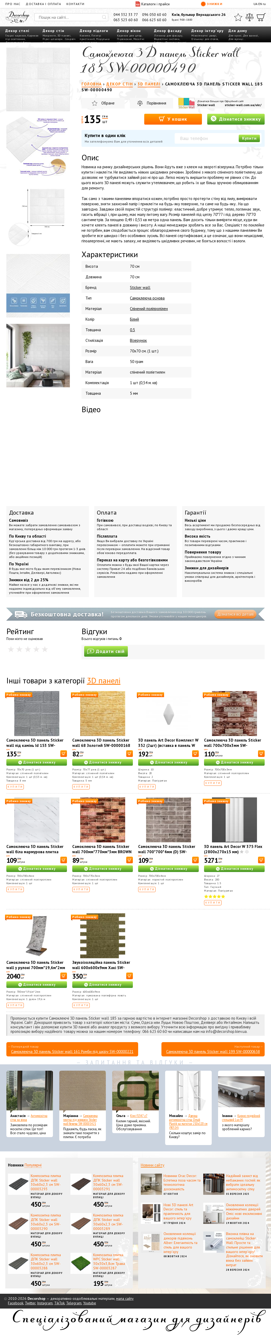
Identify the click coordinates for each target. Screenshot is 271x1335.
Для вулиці (235, 39)
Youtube (89, 1303)
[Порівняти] (250, 17)
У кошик (173, 118)
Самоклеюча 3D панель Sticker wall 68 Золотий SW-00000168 (101, 743)
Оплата (107, 512)
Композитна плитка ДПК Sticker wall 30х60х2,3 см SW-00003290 (46, 1222)
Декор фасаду (168, 30)
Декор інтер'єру (207, 30)
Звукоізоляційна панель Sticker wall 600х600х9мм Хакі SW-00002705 (101, 967)
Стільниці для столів (204, 39)
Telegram (74, 1303)
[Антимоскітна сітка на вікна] (29, 1092)
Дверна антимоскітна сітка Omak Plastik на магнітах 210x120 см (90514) (188, 1122)
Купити (249, 138)
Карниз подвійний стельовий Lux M (241, 1118)
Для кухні (235, 35)
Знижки (211, 4)
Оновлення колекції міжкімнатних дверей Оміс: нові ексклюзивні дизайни (244, 1211)
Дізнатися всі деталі (235, 614)
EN (260, 4)
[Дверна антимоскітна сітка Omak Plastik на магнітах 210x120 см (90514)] (188, 1092)
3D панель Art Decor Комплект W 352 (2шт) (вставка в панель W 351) (168, 745)
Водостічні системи (166, 39)
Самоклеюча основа (147, 298)
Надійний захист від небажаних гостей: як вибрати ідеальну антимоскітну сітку (243, 1182)
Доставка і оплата (43, 4)
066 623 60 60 (154, 19)
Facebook (15, 1303)
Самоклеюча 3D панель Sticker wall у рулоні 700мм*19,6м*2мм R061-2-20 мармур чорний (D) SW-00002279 (35, 970)
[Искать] (104, 17)
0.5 (132, 329)
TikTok (59, 1303)
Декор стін (53, 30)
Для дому (237, 30)
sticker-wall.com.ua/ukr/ (243, 105)
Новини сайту (152, 1165)
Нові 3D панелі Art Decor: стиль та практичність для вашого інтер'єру (178, 1211)
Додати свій (106, 651)
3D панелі (64, 35)
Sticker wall (206, 105)
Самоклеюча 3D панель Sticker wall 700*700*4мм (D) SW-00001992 (166, 852)
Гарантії (195, 512)
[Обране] (238, 17)
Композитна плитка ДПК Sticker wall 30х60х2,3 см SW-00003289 (108, 1222)
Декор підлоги (94, 30)
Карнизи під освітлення (22, 37)
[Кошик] (261, 17)
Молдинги (49, 35)
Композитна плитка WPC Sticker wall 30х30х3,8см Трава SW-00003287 (109, 1261)
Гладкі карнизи (15, 35)
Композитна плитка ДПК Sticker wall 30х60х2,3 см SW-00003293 (46, 1182)
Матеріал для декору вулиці (46, 1195)
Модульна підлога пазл (95, 40)
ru (264, 4)
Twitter (30, 1303)
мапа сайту (125, 1298)
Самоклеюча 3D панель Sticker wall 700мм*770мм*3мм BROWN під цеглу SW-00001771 (102, 852)
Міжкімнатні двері (203, 35)
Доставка (21, 512)
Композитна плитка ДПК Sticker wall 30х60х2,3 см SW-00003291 (108, 1182)
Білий (134, 319)
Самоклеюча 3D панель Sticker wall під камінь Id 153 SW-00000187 (34, 745)
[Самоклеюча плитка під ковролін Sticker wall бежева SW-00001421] (82, 1092)
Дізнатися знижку (235, 118)
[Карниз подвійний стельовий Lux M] (241, 1092)
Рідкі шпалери (53, 39)
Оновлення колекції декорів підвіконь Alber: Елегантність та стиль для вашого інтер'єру (180, 1242)
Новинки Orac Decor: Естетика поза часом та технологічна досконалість (182, 1182)
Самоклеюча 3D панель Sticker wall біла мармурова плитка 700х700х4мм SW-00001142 (34, 852)
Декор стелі (17, 30)
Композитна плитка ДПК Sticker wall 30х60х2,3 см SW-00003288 (46, 1261)
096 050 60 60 (154, 14)
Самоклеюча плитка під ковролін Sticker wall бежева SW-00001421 (80, 1120)
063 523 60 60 (126, 19)
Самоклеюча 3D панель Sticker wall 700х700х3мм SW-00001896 (232, 745)
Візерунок (138, 340)
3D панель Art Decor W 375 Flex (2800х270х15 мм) (233, 849)
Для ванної (250, 35)
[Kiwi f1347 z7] (135, 1092)
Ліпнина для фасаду (168, 35)
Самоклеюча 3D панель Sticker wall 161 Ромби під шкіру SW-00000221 (72, 1051)
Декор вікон (129, 30)
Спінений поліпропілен (149, 308)
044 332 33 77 (126, 14)
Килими (85, 35)
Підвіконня (124, 39)
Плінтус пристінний (90, 37)
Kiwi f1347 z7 (138, 1116)
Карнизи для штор (129, 35)
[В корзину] (63, 753)
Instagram (45, 1303)
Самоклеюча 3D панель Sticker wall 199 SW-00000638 (213, 1051)
